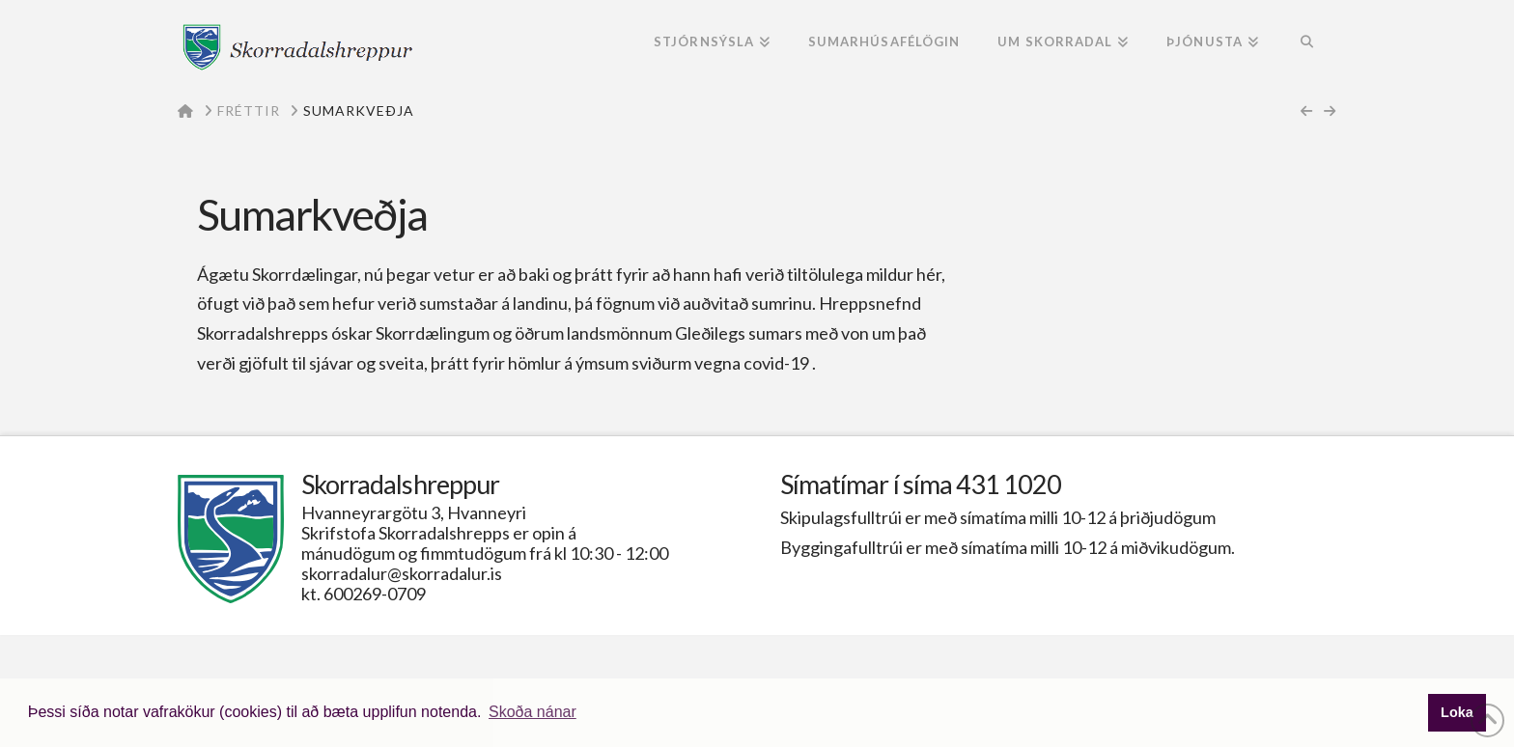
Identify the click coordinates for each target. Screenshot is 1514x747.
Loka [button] (1457, 712)
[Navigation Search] (1306, 43)
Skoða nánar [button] (532, 712)
